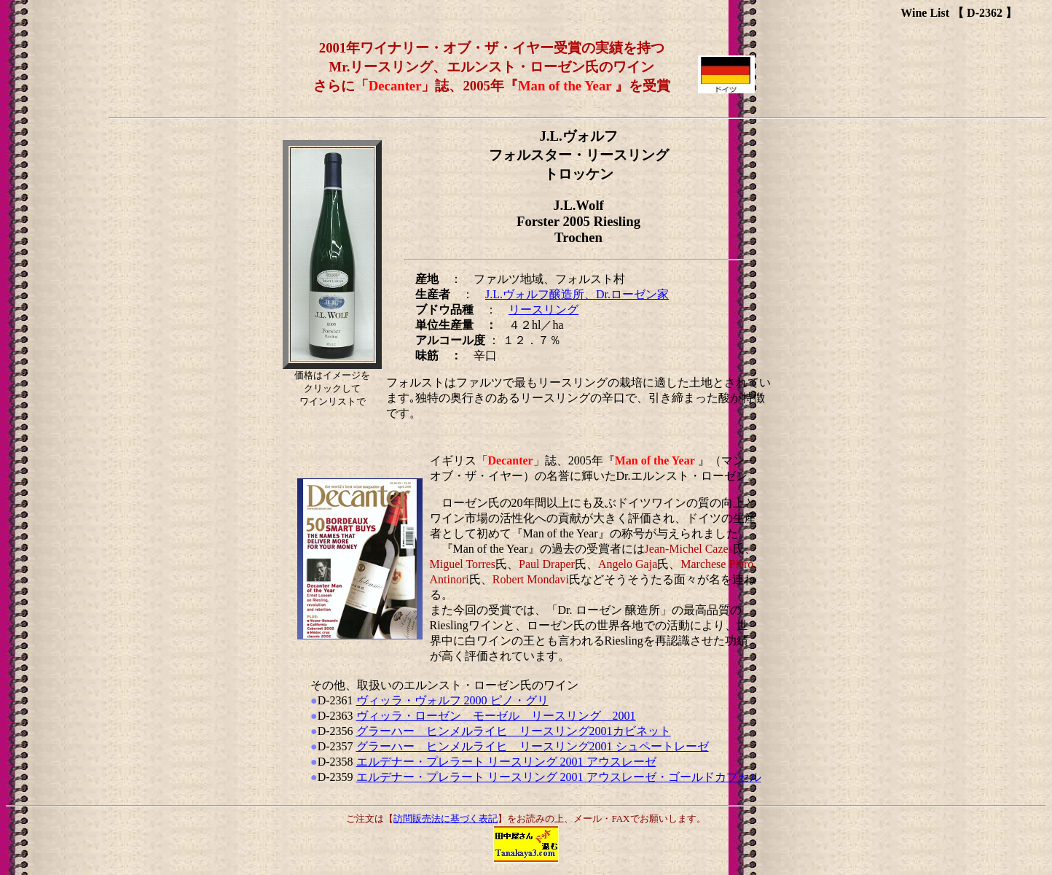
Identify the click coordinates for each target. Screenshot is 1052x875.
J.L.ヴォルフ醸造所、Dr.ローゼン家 (577, 294)
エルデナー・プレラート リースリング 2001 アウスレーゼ (506, 761)
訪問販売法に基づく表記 (445, 818)
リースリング (543, 309)
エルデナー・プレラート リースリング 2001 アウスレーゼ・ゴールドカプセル (558, 777)
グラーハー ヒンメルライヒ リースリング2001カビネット (513, 731)
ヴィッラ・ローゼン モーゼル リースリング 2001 (496, 715)
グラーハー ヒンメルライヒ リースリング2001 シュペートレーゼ (532, 746)
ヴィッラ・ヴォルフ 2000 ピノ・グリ (452, 700)
